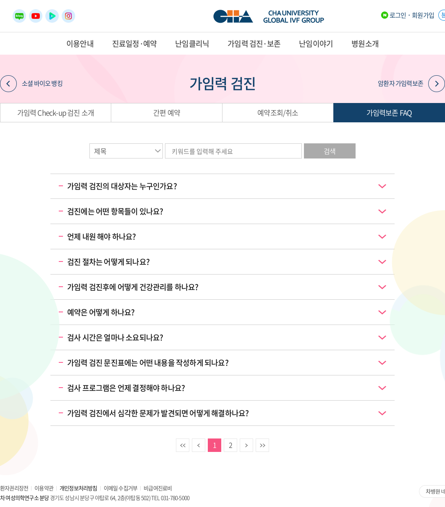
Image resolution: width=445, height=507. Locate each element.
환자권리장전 (14, 488)
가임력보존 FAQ (389, 112)
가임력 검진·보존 (254, 43)
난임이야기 (316, 43)
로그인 (398, 15)
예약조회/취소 (277, 112)
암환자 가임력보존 (411, 83)
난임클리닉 (192, 43)
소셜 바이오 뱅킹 (31, 83)
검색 (329, 151)
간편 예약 (166, 112)
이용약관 (43, 488)
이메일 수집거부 (121, 488)
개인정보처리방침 (78, 488)
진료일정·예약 (134, 43)
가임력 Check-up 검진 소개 (55, 112)
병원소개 (365, 43)
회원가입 (423, 15)
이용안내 (80, 43)
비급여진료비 (158, 488)
